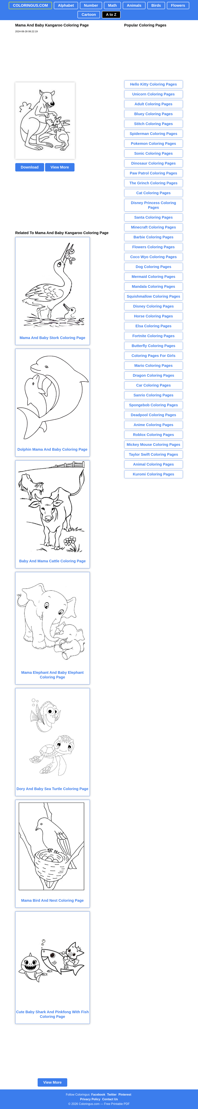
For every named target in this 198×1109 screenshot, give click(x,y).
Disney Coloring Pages (153, 306)
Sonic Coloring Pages (153, 153)
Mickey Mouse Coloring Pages (153, 444)
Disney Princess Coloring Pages (153, 205)
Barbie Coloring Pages (154, 237)
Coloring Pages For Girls (153, 356)
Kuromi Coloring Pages (153, 474)
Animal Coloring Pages (153, 464)
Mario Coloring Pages (153, 365)
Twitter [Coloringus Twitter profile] (112, 1094)
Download (30, 167)
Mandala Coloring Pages (153, 286)
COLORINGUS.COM (30, 5)
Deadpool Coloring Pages (153, 415)
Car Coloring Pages (153, 385)
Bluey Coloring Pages (153, 114)
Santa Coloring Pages (153, 217)
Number (91, 5)
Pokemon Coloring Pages (153, 143)
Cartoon (89, 14)
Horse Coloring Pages (153, 316)
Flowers (178, 5)
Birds (156, 5)
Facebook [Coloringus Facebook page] (98, 1094)
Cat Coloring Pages (153, 193)
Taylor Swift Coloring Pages (153, 454)
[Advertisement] (43, 57)
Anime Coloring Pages (153, 425)
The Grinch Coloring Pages (153, 183)
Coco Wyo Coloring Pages (153, 257)
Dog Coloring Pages (153, 267)
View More (60, 167)
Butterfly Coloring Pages (153, 346)
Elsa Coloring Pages (153, 326)
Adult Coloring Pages (153, 104)
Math (112, 5)
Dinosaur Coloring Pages (153, 163)
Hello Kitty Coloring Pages (153, 84)
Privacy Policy (90, 1099)
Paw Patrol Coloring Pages (153, 173)
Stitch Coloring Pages (153, 124)
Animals (134, 5)
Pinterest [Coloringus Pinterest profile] (124, 1094)
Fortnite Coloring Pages (153, 336)
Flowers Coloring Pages (153, 247)
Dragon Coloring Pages (153, 375)
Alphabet (66, 5)
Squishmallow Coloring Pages (153, 296)
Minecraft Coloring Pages (153, 227)
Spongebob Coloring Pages (153, 405)
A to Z (111, 14)
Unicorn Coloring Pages (153, 94)
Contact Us (110, 1099)
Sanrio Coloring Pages (153, 395)
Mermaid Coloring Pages (153, 277)
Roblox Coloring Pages (153, 435)
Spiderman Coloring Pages (153, 134)
